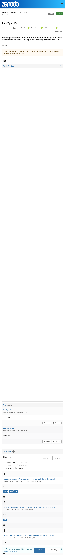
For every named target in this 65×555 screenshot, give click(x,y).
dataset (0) (23, 462)
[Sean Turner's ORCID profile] (41, 28)
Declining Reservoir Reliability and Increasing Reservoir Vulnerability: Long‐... (29, 535)
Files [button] (32, 405)
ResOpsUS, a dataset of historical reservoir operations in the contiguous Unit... (29, 479)
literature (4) (10, 462)
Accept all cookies (39, 550)
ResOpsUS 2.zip (9, 410)
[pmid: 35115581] (11, 491)
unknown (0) (23, 465)
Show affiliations (57, 31)
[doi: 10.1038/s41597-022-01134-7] (16, 491)
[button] (32, 66)
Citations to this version (14, 468)
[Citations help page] (10, 451)
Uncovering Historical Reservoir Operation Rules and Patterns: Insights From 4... (30, 507)
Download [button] (56, 423)
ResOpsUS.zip (8, 428)
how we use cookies (10, 551)
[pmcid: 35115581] (6, 491)
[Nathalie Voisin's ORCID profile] (56, 28)
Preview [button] (47, 423)
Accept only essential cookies (52, 550)
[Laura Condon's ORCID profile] (28, 28)
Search (57, 458)
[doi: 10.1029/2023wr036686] (5, 520)
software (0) (10, 465)
